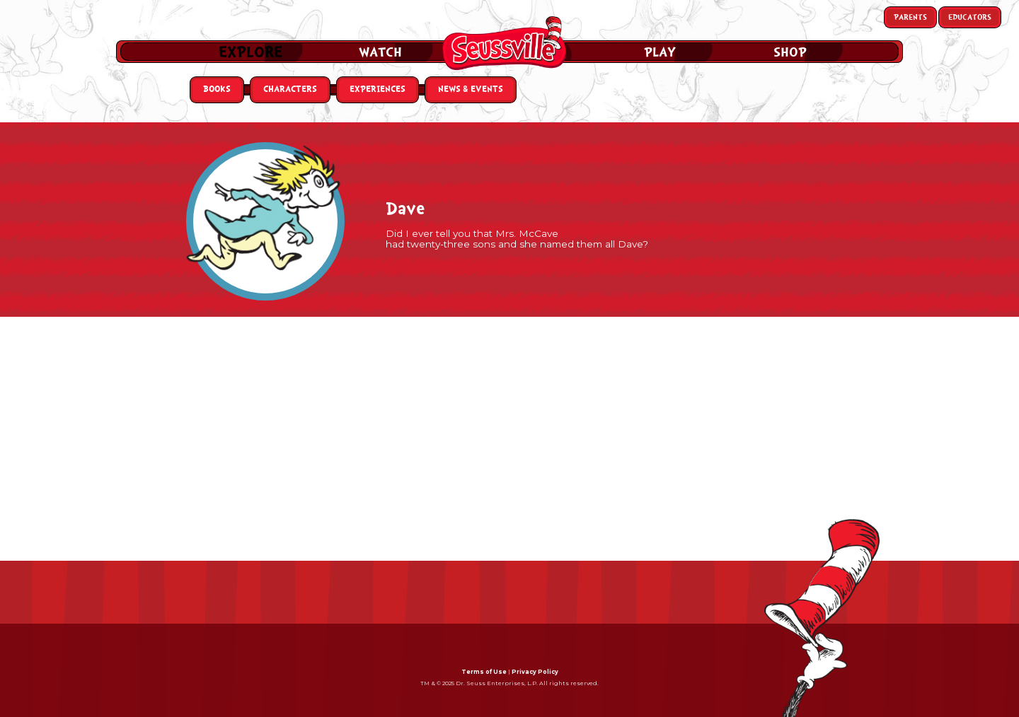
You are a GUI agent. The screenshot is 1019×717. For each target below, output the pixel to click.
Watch (380, 52)
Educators (969, 17)
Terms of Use (484, 671)
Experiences (377, 89)
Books (217, 89)
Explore (250, 52)
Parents (910, 17)
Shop (790, 52)
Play (660, 52)
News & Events (470, 89)
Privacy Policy (535, 671)
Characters (290, 89)
